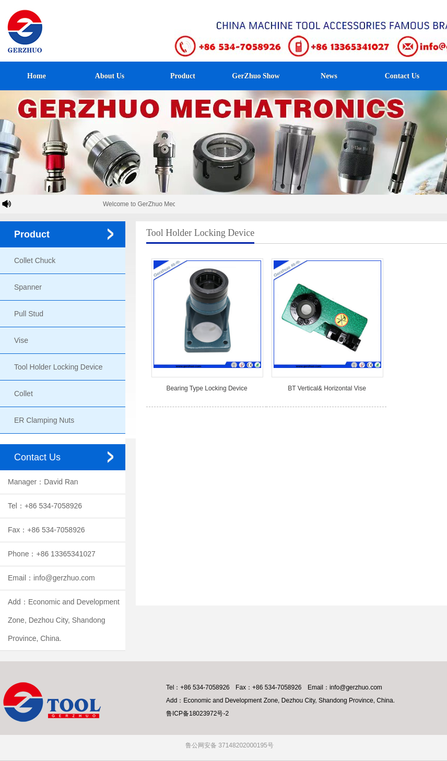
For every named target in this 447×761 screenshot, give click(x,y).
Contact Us (402, 76)
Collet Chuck (34, 260)
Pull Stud (28, 314)
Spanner (28, 287)
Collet (23, 393)
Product (182, 76)
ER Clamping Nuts (44, 420)
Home (36, 76)
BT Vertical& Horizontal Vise (327, 388)
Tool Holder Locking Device (58, 367)
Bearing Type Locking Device (206, 388)
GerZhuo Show (255, 76)
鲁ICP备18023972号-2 (197, 713)
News (329, 76)
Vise (21, 340)
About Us (109, 76)
